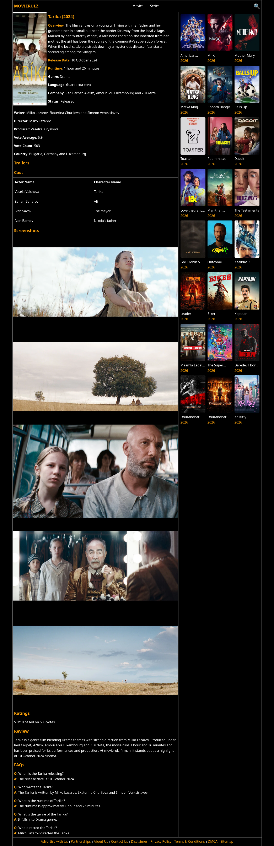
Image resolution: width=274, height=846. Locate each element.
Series (155, 6)
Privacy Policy (160, 841)
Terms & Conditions (189, 841)
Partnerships (81, 841)
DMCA (212, 841)
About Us (101, 841)
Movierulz (26, 6)
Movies (138, 6)
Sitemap (226, 841)
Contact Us (119, 841)
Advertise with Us (54, 841)
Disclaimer (139, 841)
